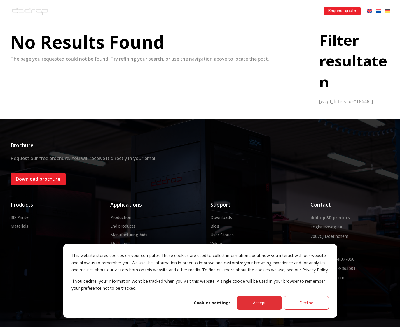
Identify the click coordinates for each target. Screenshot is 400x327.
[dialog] (200, 281)
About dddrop (123, 11)
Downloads (221, 217)
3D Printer (20, 217)
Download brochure (38, 179)
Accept (259, 302)
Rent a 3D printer (268, 11)
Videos (216, 243)
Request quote (342, 10)
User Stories (222, 235)
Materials (189, 11)
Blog (214, 226)
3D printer (158, 11)
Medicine (118, 243)
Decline (306, 302)
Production (120, 217)
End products (122, 226)
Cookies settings (212, 302)
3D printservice (225, 11)
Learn (302, 11)
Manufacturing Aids (128, 235)
